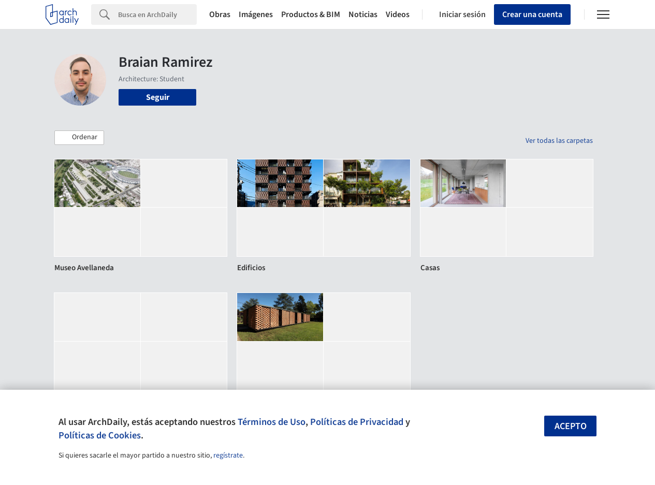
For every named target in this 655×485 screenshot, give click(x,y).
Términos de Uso (271, 422)
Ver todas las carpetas (559, 140)
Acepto (571, 426)
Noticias (362, 14)
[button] (79, 137)
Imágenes (256, 14)
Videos (398, 14)
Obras (219, 14)
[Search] (157, 14)
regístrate (228, 455)
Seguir (157, 97)
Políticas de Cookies (100, 435)
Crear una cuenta (532, 14)
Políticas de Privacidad (356, 422)
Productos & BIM (310, 14)
